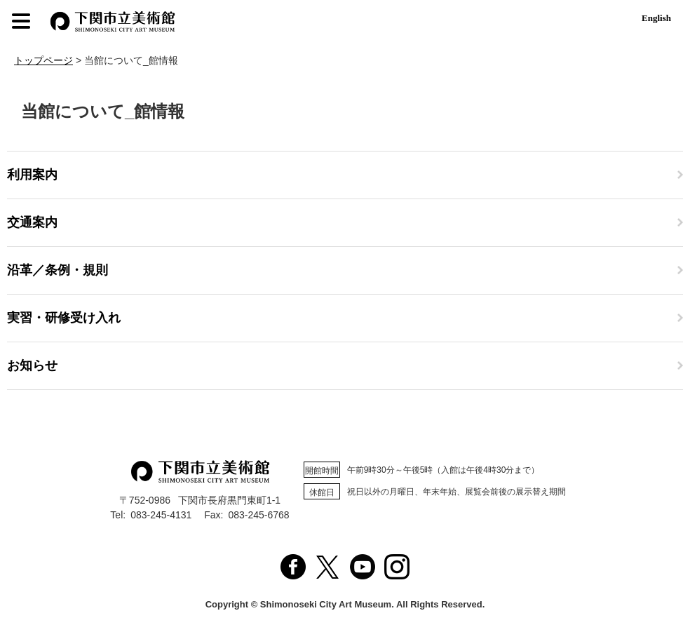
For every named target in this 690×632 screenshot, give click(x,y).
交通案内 (32, 222)
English (656, 18)
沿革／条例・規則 (57, 270)
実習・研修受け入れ (64, 318)
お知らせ (32, 365)
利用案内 (32, 175)
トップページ (43, 60)
